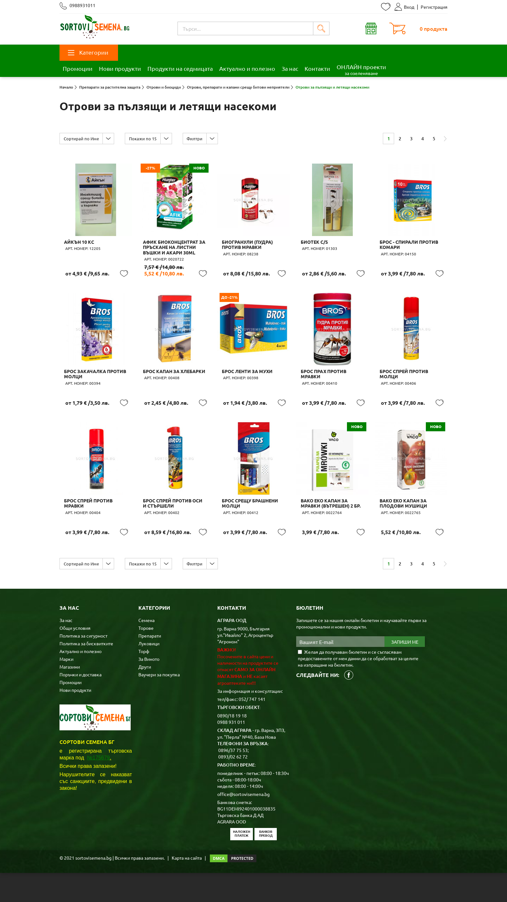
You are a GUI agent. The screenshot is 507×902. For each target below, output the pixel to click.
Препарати (149, 665)
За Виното (148, 688)
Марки (66, 688)
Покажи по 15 (147, 138)
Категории (88, 52)
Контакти (317, 68)
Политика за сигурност (83, 665)
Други (144, 696)
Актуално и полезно (247, 68)
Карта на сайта (187, 887)
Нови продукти (120, 68)
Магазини (69, 696)
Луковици (148, 672)
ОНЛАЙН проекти (361, 69)
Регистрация (434, 7)
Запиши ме (404, 671)
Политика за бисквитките (86, 672)
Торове (146, 657)
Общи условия (75, 657)
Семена (146, 649)
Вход (404, 7)
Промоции (77, 68)
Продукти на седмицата (180, 68)
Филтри (203, 138)
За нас (290, 68)
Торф (143, 680)
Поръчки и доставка (80, 703)
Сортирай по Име (83, 138)
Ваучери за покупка (159, 703)
